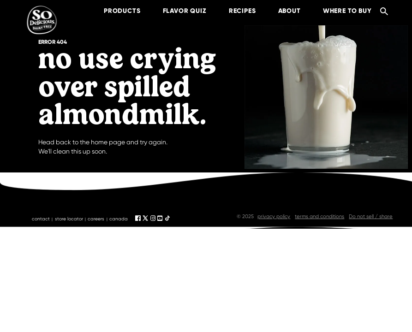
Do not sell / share (371, 216)
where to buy (339, 11)
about (281, 11)
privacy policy (273, 216)
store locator (69, 218)
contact (41, 218)
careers (96, 218)
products (114, 11)
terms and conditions (319, 216)
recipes (234, 11)
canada (118, 218)
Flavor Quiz (176, 11)
